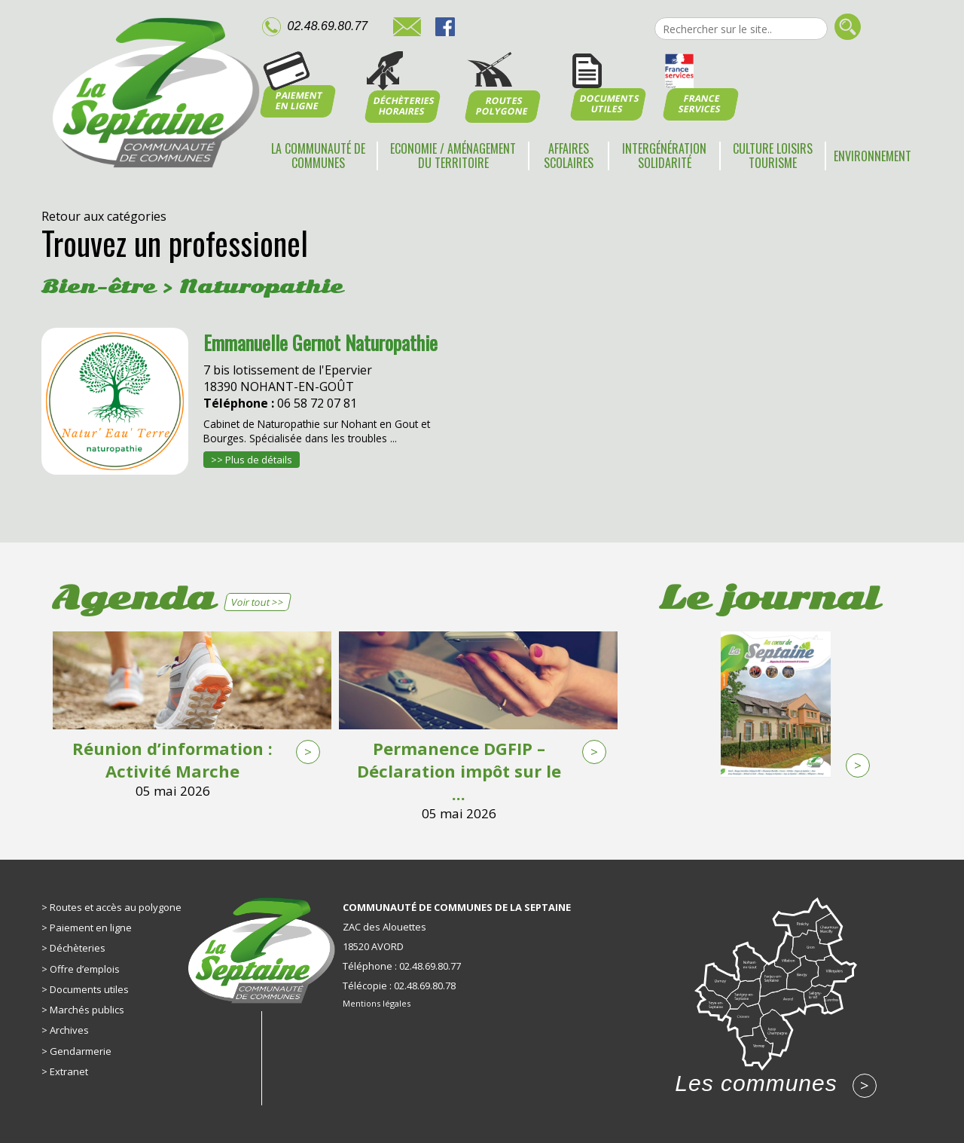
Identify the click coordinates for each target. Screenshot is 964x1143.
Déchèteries (77, 948)
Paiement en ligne (91, 927)
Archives (69, 1030)
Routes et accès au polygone (116, 907)
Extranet (69, 1071)
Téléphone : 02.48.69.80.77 (402, 966)
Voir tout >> (257, 602)
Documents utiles (89, 989)
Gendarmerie (80, 1051)
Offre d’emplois (85, 969)
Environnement (872, 156)
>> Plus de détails (251, 459)
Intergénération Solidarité (664, 155)
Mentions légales (376, 1003)
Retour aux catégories (103, 216)
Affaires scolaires (568, 155)
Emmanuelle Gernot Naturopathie (320, 342)
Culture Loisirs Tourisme (773, 155)
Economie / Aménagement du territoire (453, 155)
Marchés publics (87, 1009)
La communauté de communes (318, 155)
